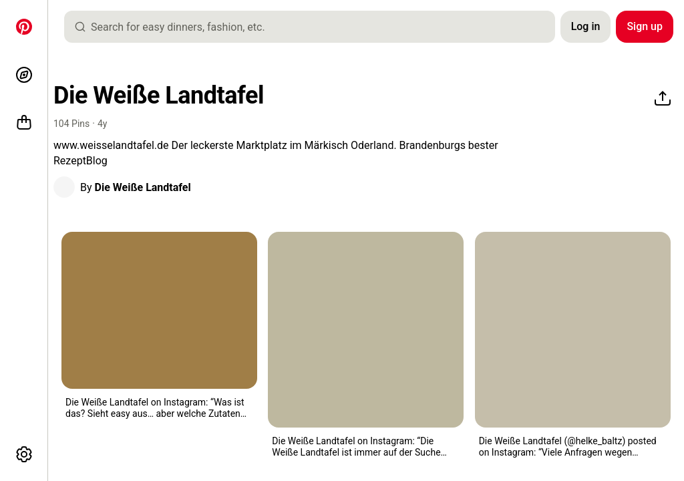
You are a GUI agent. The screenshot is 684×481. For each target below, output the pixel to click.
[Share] (663, 99)
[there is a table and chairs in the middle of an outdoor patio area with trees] (573, 330)
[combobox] (315, 27)
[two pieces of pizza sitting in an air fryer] (159, 310)
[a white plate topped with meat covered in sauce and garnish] (366, 330)
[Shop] (24, 123)
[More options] (24, 454)
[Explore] (24, 75)
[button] (64, 187)
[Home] (24, 27)
